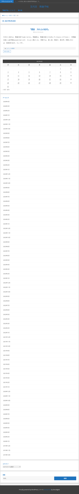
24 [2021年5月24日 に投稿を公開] (8, 83)
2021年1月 (6, 387)
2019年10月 (6, 455)
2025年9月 (6, 133)
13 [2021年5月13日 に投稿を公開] (39, 76)
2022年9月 (6, 296)
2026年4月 (6, 101)
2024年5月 (6, 206)
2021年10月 (6, 346)
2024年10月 (6, 183)
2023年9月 (6, 242)
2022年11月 (6, 287)
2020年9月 (6, 405)
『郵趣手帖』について (8, 10)
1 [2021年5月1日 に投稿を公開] (60, 68)
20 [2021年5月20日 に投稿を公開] (39, 79)
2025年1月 (6, 169)
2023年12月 (6, 228)
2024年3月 (6, 215)
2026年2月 (6, 110)
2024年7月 (6, 197)
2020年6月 (6, 418)
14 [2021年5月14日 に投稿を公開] (50, 76)
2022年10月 (6, 292)
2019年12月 (6, 446)
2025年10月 (6, 129)
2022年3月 (6, 323)
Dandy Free (47, 489)
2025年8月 (6, 138)
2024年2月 (6, 219)
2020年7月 (6, 414)
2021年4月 (6, 373)
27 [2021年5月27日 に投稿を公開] (39, 83)
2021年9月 (6, 351)
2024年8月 (6, 192)
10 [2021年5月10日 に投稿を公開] (8, 76)
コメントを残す (10, 48)
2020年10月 (6, 400)
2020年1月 (6, 441)
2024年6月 (6, 201)
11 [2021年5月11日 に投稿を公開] (18, 76)
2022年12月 (6, 283)
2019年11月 (6, 450)
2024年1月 (6, 224)
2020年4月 (6, 428)
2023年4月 (6, 264)
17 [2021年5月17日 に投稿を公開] (8, 79)
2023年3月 (6, 269)
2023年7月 (6, 251)
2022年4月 (6, 319)
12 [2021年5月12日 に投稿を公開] (29, 76)
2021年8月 (6, 355)
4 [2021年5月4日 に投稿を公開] (18, 72)
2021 (10, 15)
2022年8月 (6, 301)
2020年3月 (6, 432)
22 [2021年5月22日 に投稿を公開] (60, 79)
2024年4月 (6, 210)
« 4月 (4, 89)
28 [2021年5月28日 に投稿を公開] (50, 83)
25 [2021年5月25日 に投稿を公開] (18, 83)
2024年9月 (6, 187)
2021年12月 (6, 337)
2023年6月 (6, 255)
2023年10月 (6, 237)
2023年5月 (6, 260)
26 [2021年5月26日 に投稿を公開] (29, 83)
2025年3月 (6, 160)
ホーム (5, 15)
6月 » (8, 89)
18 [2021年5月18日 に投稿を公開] (18, 79)
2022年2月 (6, 328)
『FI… (15, 1)
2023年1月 (6, 278)
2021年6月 (6, 364)
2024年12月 (6, 174)
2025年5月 (6, 151)
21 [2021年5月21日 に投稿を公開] (50, 79)
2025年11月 (6, 124)
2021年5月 (6, 369)
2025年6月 (6, 147)
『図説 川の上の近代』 (39, 29)
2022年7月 (6, 305)
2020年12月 (6, 391)
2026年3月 (6, 106)
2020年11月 (6, 396)
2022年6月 (6, 310)
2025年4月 (6, 156)
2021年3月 (6, 378)
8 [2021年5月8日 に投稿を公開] (60, 72)
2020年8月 (6, 409)
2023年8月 (6, 246)
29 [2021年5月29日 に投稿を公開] (60, 83)
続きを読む (7, 51)
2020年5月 (6, 423)
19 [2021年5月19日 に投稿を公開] (29, 79)
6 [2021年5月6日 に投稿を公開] (39, 72)
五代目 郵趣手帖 (39, 6)
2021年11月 (6, 341)
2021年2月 (6, 382)
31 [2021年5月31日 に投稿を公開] (8, 86)
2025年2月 (6, 165)
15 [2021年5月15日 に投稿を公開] (60, 76)
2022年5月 (6, 314)
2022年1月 (6, 332)
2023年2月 (6, 274)
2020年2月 (6, 437)
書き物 (20, 10)
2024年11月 (6, 178)
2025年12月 (6, 120)
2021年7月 (6, 360)
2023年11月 (6, 233)
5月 (14, 15)
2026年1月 (6, 115)
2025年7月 (6, 142)
